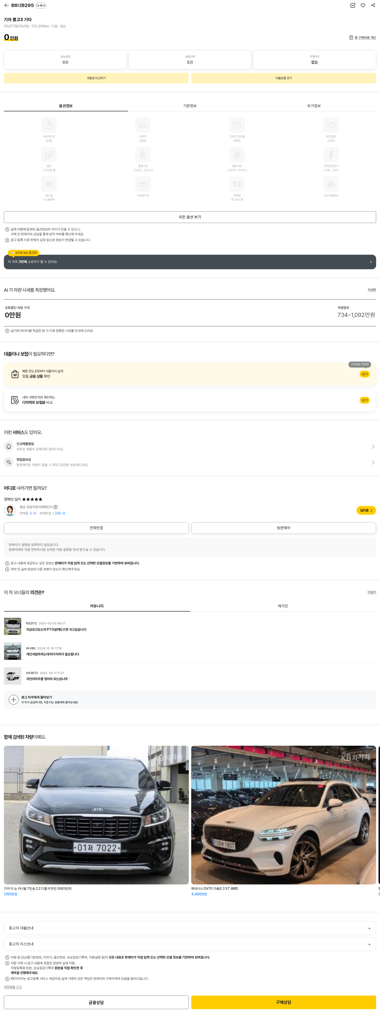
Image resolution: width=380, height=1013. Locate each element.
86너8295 (29, 5)
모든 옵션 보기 (190, 217)
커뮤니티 (97, 606)
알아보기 (190, 374)
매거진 (283, 606)
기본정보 (190, 106)
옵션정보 (66, 106)
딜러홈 (364, 510)
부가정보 (314, 106)
